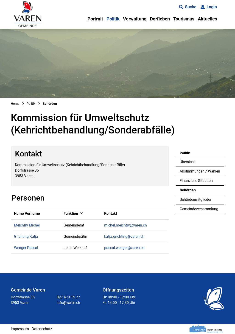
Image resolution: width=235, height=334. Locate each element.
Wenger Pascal (26, 248)
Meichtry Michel (27, 225)
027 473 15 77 (68, 297)
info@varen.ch (68, 302)
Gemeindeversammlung (199, 209)
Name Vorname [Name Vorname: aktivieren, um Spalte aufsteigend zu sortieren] (27, 213)
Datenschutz (42, 329)
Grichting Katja (26, 236)
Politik (113, 19)
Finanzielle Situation (196, 180)
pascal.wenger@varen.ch (124, 248)
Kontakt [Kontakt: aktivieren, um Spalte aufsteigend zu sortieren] (110, 213)
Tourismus (183, 19)
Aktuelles (207, 19)
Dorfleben (160, 19)
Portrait (95, 19)
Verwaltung (134, 19)
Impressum (20, 329)
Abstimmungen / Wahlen (200, 171)
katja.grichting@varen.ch (124, 236)
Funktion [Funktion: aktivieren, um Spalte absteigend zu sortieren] (71, 213)
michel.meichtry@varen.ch (125, 225)
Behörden (192, 191)
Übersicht (187, 162)
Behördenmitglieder (195, 199)
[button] (188, 7)
